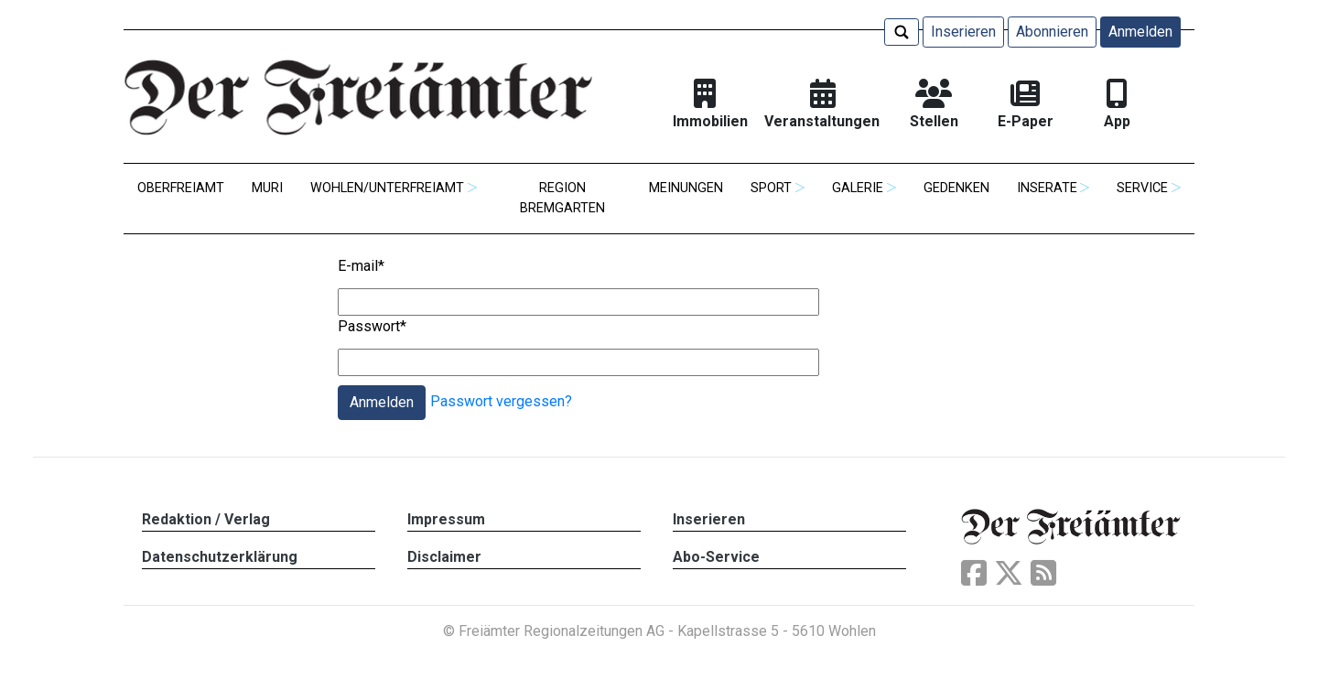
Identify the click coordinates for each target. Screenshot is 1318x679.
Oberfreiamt (180, 188)
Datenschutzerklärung (219, 557)
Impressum (446, 519)
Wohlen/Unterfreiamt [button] (387, 188)
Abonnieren (1052, 31)
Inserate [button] (1047, 188)
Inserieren (963, 31)
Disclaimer (444, 557)
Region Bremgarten (562, 198)
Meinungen (686, 188)
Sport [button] (771, 188)
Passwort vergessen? (501, 401)
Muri (267, 188)
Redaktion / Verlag (206, 519)
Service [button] (1142, 188)
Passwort (372, 326)
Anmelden (1140, 31)
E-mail (361, 266)
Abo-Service (716, 557)
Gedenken (956, 188)
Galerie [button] (857, 188)
